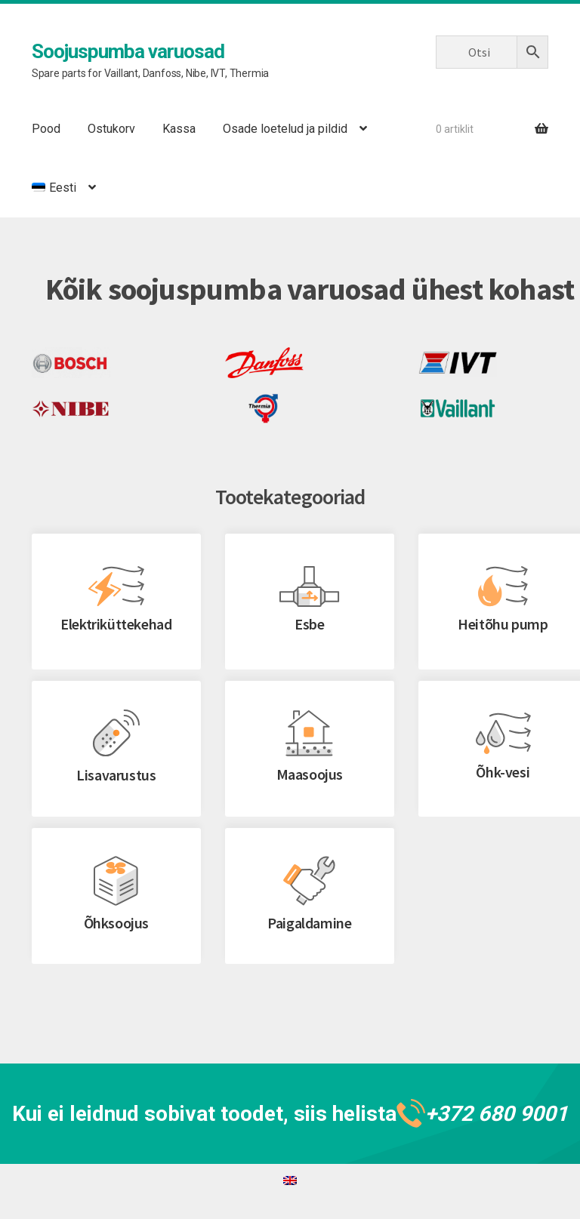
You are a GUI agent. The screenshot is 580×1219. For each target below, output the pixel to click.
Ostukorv (111, 129)
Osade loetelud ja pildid (285, 129)
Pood (46, 129)
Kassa (179, 129)
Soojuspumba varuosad (128, 51)
